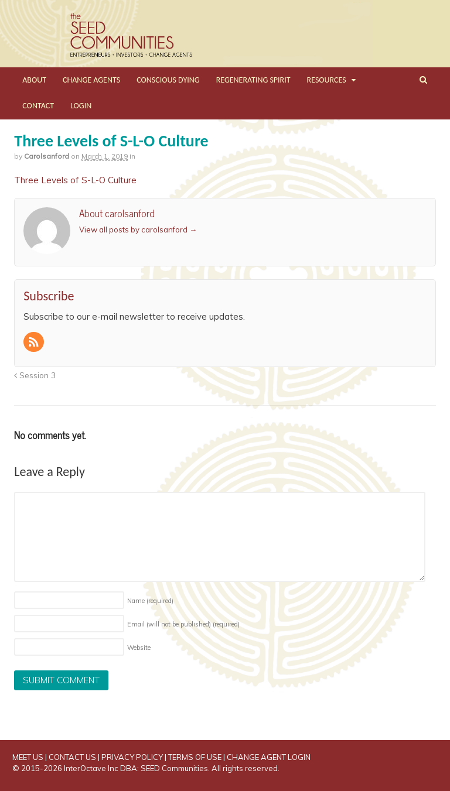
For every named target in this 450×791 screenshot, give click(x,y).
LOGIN (80, 106)
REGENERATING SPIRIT (253, 80)
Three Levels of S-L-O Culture (75, 180)
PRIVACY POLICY (132, 757)
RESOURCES (326, 80)
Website (139, 647)
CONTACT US (72, 757)
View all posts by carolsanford (138, 229)
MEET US (27, 757)
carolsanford (46, 156)
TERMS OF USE (194, 757)
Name (150, 601)
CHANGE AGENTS (91, 80)
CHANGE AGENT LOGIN (269, 757)
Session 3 (35, 375)
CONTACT (38, 106)
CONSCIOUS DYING (168, 80)
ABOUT (34, 80)
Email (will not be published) (183, 624)
